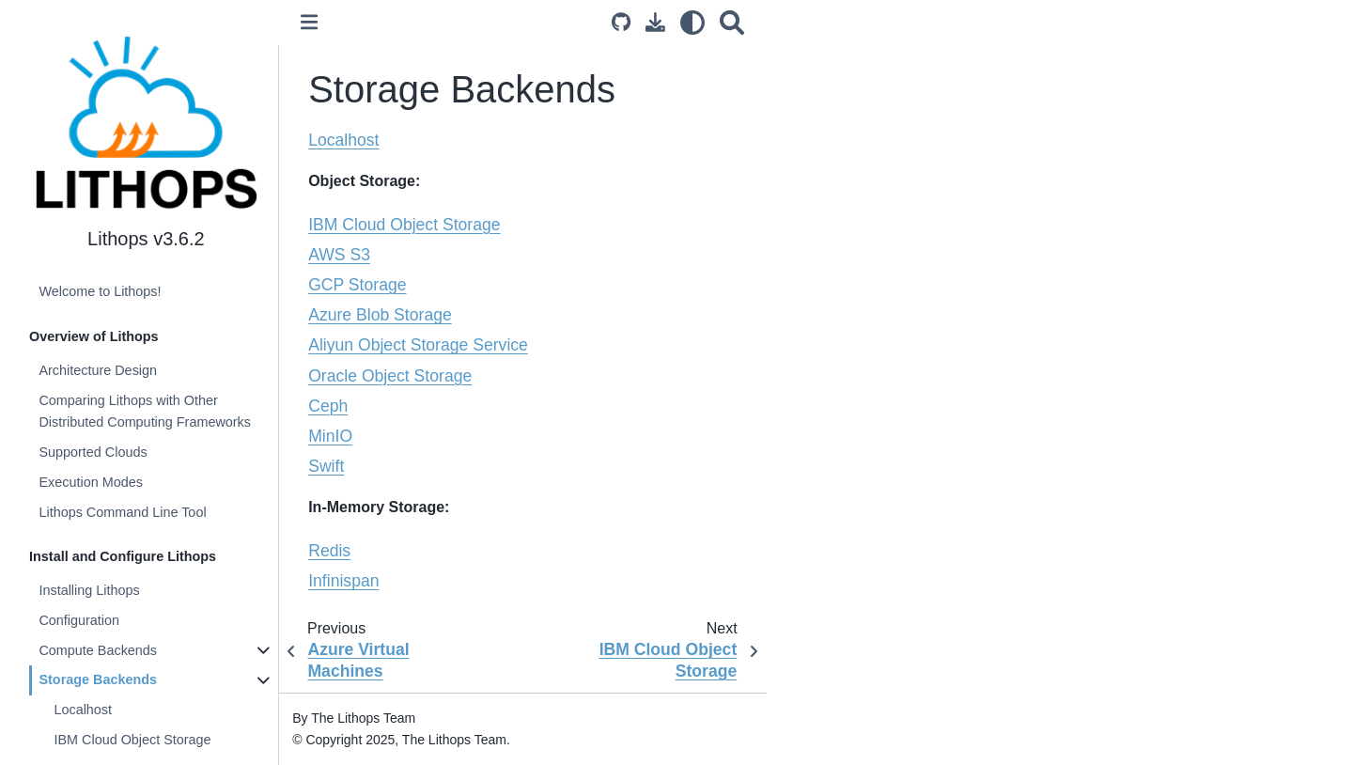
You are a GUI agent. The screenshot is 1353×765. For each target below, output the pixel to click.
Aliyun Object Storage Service (420, 345)
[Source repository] (622, 22)
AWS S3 (341, 254)
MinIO (332, 436)
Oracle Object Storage (392, 376)
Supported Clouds (93, 452)
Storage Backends (98, 679)
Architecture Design (98, 370)
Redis (331, 550)
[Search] (733, 22)
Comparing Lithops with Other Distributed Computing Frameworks (145, 411)
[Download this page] (656, 22)
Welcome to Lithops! (100, 291)
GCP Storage (359, 284)
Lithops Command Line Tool (123, 512)
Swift (328, 466)
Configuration (79, 620)
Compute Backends (98, 650)
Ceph (330, 406)
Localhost (83, 709)
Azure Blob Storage (382, 314)
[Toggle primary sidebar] (311, 22)
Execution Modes (91, 482)
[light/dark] (693, 22)
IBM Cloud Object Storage (132, 739)
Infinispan (345, 580)
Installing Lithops (89, 590)
